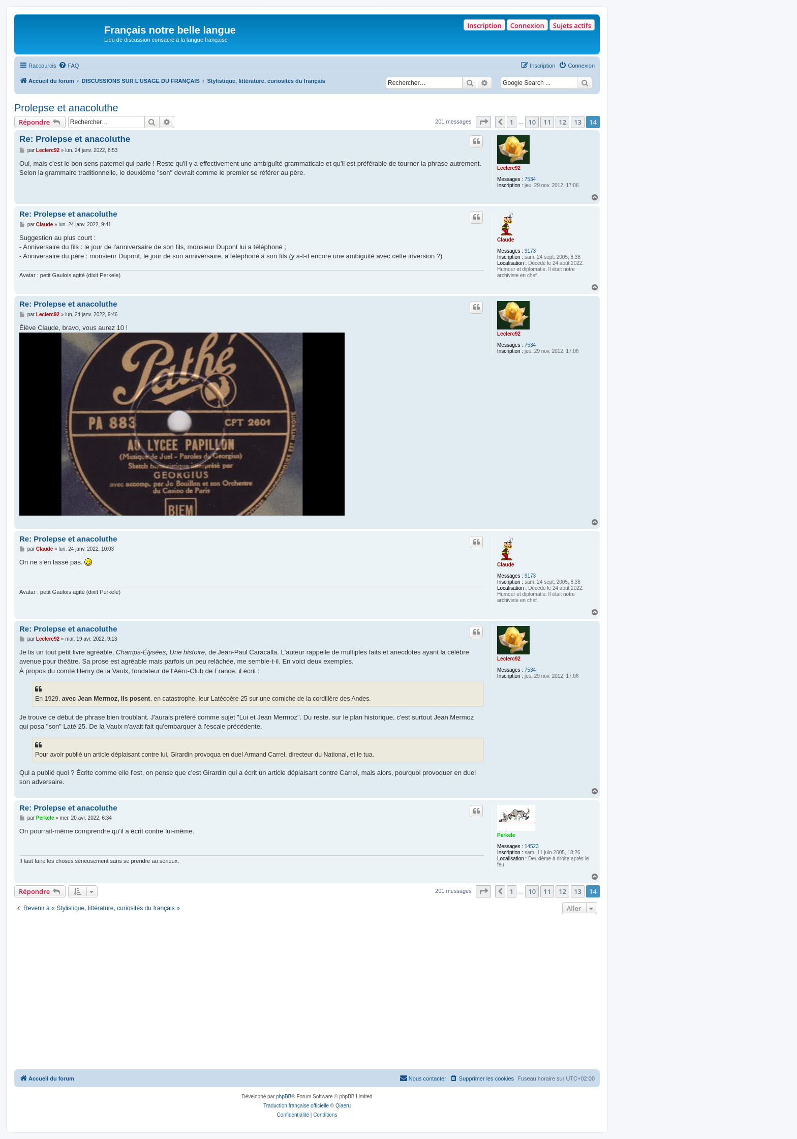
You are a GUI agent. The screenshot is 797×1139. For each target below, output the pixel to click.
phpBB (283, 1096)
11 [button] (547, 122)
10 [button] (532, 122)
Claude (505, 240)
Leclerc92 (508, 168)
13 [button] (577, 122)
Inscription (484, 25)
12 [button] (562, 122)
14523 (532, 846)
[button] (483, 122)
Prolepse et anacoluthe (66, 107)
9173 (530, 251)
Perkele (506, 835)
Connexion (527, 25)
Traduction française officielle (296, 1105)
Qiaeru (343, 1105)
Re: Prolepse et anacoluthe (74, 139)
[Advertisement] (307, 993)
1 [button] (511, 122)
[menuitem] (68, 65)
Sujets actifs (572, 25)
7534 (530, 179)
